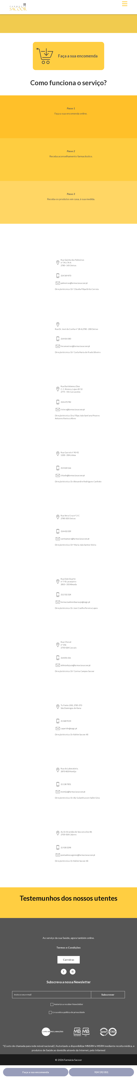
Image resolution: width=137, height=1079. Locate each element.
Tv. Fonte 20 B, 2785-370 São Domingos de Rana (71, 706)
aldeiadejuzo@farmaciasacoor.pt (75, 665)
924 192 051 (101, 1072)
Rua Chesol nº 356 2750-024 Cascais (69, 645)
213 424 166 (66, 468)
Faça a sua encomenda (35, 1072)
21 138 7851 (66, 784)
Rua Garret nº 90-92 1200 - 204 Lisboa (70, 453)
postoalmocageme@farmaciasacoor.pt (78, 855)
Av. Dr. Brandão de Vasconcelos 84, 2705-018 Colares (76, 833)
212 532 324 (66, 594)
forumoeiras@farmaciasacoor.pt (75, 346)
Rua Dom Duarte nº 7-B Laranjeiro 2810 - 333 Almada (69, 581)
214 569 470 (66, 275)
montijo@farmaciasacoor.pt (73, 792)
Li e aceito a (68, 1014)
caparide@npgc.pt (69, 728)
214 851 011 (66, 658)
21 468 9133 (66, 721)
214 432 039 (66, 531)
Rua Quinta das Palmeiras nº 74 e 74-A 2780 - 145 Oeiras (72, 263)
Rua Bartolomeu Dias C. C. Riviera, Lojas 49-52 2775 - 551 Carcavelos (71, 389)
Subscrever (107, 994)
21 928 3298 (66, 847)
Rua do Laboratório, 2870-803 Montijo (69, 770)
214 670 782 (66, 402)
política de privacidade (74, 1012)
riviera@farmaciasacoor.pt (73, 409)
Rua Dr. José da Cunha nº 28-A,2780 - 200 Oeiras (76, 329)
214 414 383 (66, 338)
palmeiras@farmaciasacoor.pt (74, 283)
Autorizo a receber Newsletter (68, 1006)
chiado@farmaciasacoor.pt (73, 475)
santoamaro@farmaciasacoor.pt (75, 539)
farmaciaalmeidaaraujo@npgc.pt (75, 602)
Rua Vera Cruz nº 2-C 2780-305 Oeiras (70, 517)
